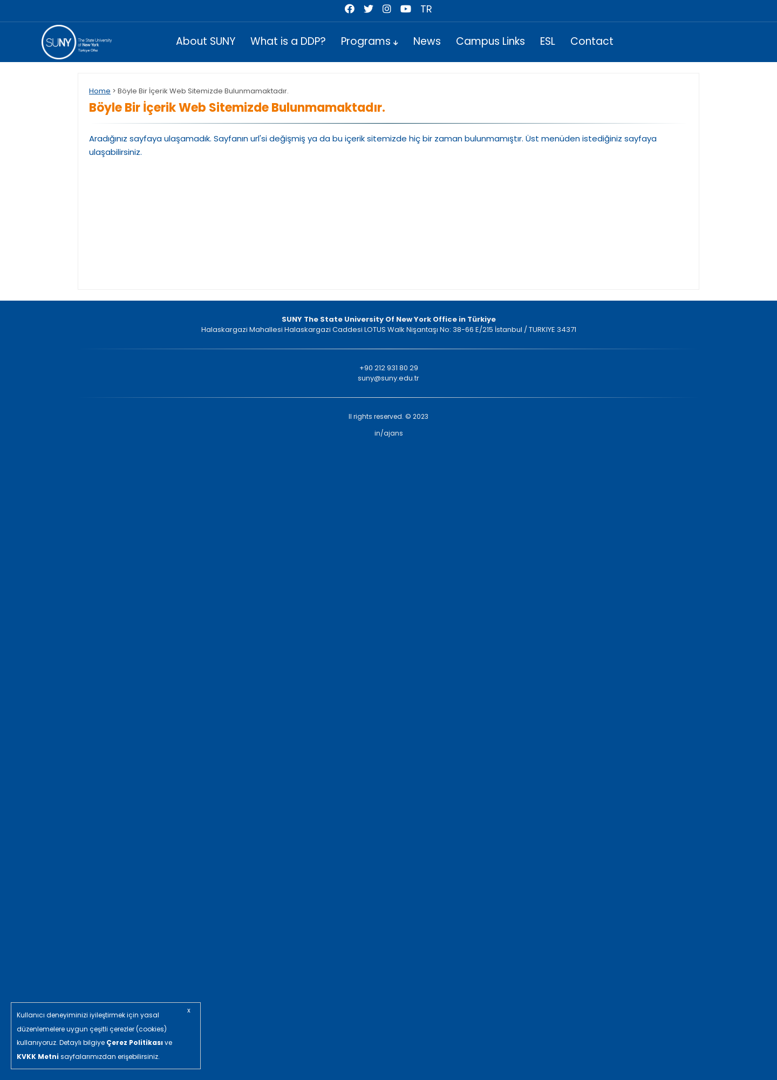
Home (100, 91)
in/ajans (388, 433)
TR (426, 9)
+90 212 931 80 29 (388, 368)
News (427, 41)
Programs (369, 41)
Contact (592, 41)
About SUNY (205, 41)
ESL (547, 41)
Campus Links (490, 41)
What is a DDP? (288, 41)
